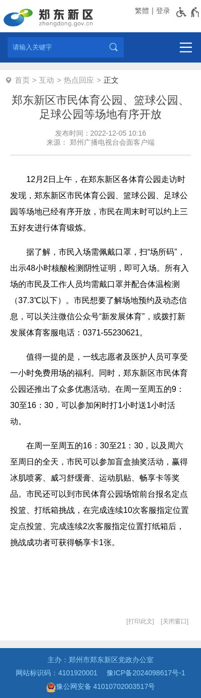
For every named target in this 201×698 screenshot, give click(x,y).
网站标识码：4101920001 (56, 673)
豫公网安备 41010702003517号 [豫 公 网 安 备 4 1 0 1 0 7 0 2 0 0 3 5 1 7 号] (101, 687)
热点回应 (79, 80)
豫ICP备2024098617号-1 (146, 673)
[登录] (162, 11)
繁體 (142, 11)
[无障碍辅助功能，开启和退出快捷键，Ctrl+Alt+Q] (188, 12)
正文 (111, 80)
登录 (163, 11)
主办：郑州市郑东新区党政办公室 (100, 660)
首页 (22, 80)
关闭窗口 (175, 621)
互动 (46, 80)
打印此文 (140, 621)
